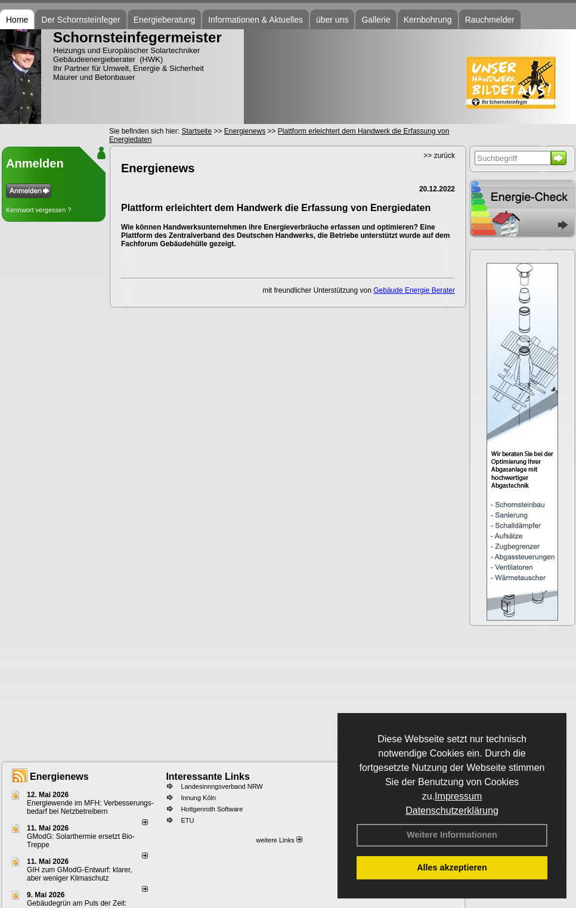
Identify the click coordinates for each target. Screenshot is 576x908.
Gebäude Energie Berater (414, 290)
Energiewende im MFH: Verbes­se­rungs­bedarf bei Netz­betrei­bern (90, 807)
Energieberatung (165, 19)
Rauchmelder (490, 19)
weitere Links (279, 840)
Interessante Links (208, 776)
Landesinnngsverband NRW (221, 786)
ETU (187, 820)
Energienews (59, 776)
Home (17, 19)
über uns (332, 19)
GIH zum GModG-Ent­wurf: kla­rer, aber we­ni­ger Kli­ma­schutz (79, 874)
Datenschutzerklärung (451, 810)
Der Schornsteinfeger (80, 19)
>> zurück (439, 155)
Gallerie (375, 19)
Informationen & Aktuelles (255, 19)
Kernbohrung (428, 19)
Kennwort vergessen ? (38, 209)
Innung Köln (198, 797)
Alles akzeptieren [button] (452, 867)
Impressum (458, 796)
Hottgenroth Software (212, 809)
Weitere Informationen (452, 834)
